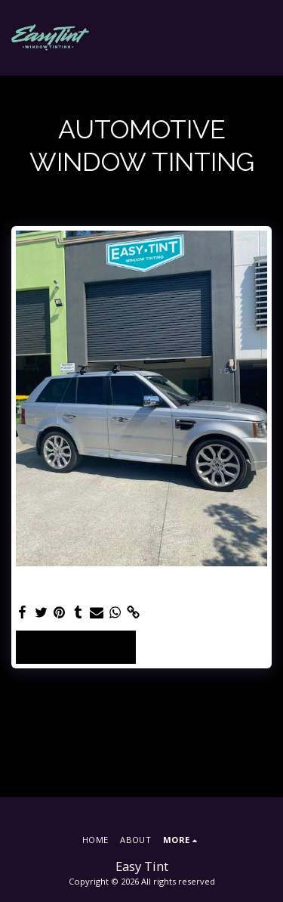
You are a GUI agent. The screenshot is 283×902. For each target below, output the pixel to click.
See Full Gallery (75, 647)
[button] (262, 38)
